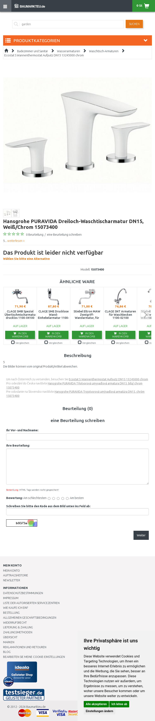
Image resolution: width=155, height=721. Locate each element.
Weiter (141, 535)
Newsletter (11, 580)
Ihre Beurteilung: (18, 445)
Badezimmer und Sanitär (32, 51)
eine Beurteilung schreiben (64, 234)
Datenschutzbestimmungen (23, 593)
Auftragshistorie (15, 575)
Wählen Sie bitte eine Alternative (53, 254)
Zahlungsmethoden (17, 632)
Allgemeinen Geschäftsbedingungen (29, 617)
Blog (7, 652)
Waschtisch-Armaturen (103, 51)
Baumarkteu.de (36, 706)
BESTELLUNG (11, 612)
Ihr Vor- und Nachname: (22, 430)
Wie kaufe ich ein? (15, 607)
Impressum (10, 598)
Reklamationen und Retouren (24, 647)
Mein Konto (11, 570)
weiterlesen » (15, 240)
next (145, 314)
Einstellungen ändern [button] (99, 711)
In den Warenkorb (20, 335)
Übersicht (10, 637)
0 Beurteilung (34, 234)
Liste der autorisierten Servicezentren (31, 603)
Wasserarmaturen (68, 51)
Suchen (134, 24)
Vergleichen (20, 343)
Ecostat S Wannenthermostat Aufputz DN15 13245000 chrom (44, 55)
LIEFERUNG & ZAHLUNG (18, 627)
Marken (8, 642)
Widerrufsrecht (15, 622)
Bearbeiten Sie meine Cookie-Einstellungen (34, 656)
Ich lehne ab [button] (119, 704)
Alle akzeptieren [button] (96, 704)
